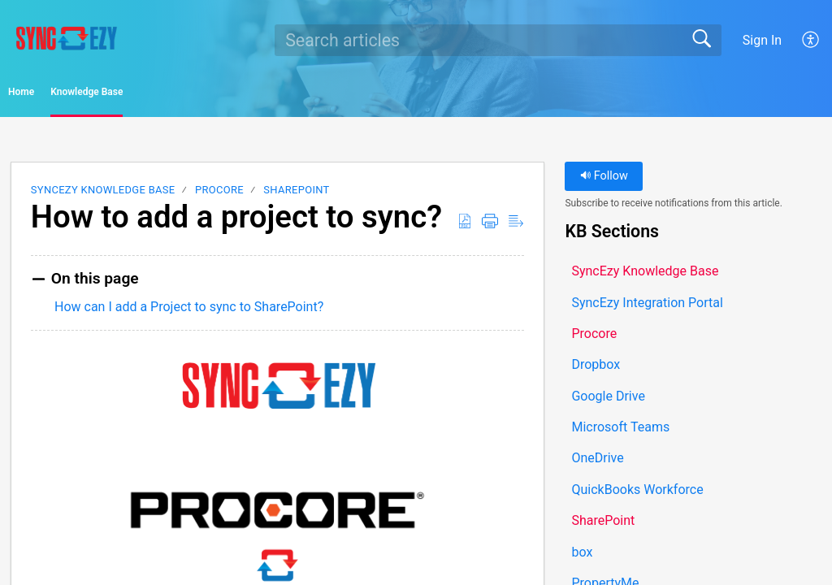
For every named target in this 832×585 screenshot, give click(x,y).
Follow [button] (604, 181)
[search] (498, 39)
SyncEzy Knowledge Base (103, 195)
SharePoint (296, 195)
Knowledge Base (179, 94)
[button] (811, 39)
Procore (219, 195)
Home (56, 94)
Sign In (762, 40)
